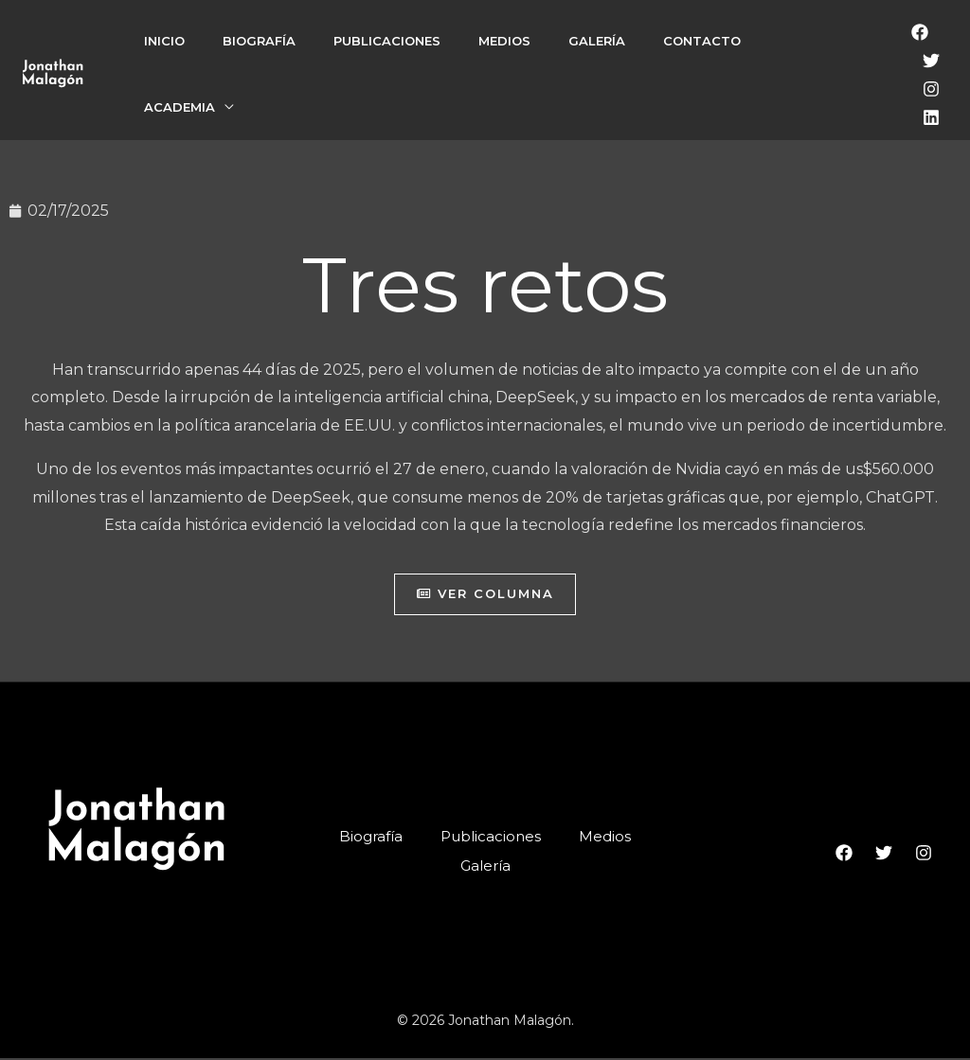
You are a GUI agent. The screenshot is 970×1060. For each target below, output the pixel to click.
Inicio (164, 40)
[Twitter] (931, 60)
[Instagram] (931, 88)
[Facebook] (919, 32)
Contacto (702, 40)
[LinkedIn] (931, 117)
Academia (179, 107)
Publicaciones (386, 40)
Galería (596, 40)
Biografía (259, 40)
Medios (504, 40)
